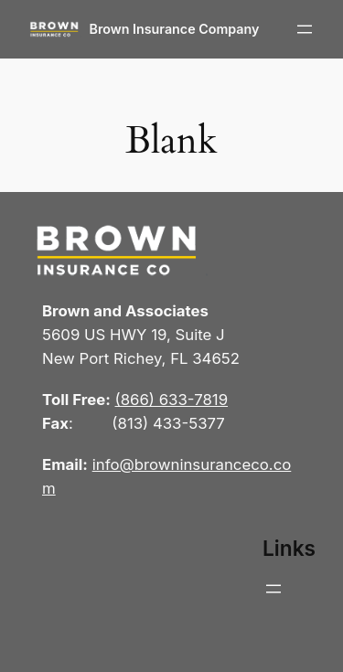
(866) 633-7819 (172, 399)
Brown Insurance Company (175, 29)
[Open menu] (305, 29)
